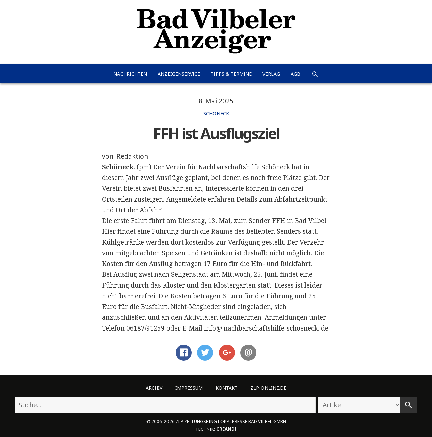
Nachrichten (130, 74)
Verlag (271, 74)
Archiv (154, 388)
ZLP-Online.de (268, 388)
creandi (226, 429)
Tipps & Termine (231, 74)
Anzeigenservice (179, 74)
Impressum (189, 388)
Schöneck (216, 113)
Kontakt (226, 388)
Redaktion (132, 156)
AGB (295, 74)
